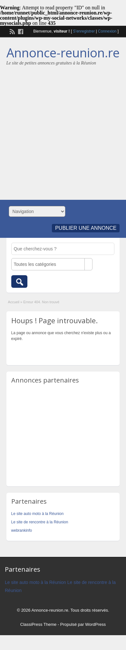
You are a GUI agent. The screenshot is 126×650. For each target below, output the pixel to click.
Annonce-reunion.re (63, 52)
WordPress (95, 624)
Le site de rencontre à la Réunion (39, 522)
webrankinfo (21, 530)
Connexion (107, 31)
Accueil (13, 302)
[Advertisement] (60, 129)
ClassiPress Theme (38, 624)
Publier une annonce (85, 228)
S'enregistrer (84, 31)
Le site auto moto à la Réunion (37, 513)
